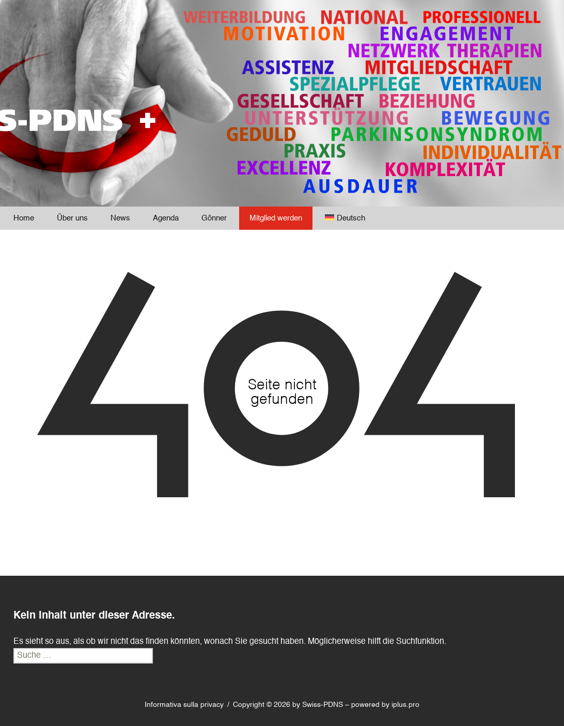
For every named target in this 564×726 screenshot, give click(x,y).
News (120, 218)
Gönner (214, 218)
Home (23, 218)
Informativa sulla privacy (184, 704)
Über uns (72, 218)
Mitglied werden (275, 218)
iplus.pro (405, 704)
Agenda (166, 218)
